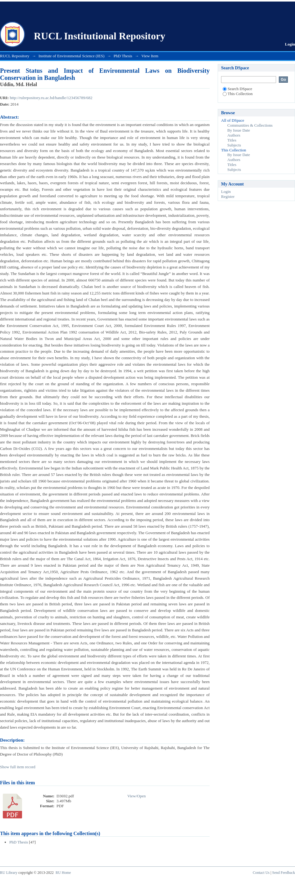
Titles (231, 140)
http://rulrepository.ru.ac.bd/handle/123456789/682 (51, 97)
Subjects (234, 145)
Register (227, 196)
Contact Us (261, 872)
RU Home (63, 872)
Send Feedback (283, 872)
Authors (233, 135)
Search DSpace (237, 88)
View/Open (136, 796)
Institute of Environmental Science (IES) (71, 56)
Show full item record (17, 767)
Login (290, 44)
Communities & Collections (250, 125)
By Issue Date (238, 130)
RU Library (8, 872)
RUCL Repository (15, 56)
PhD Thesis (123, 56)
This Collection (238, 93)
